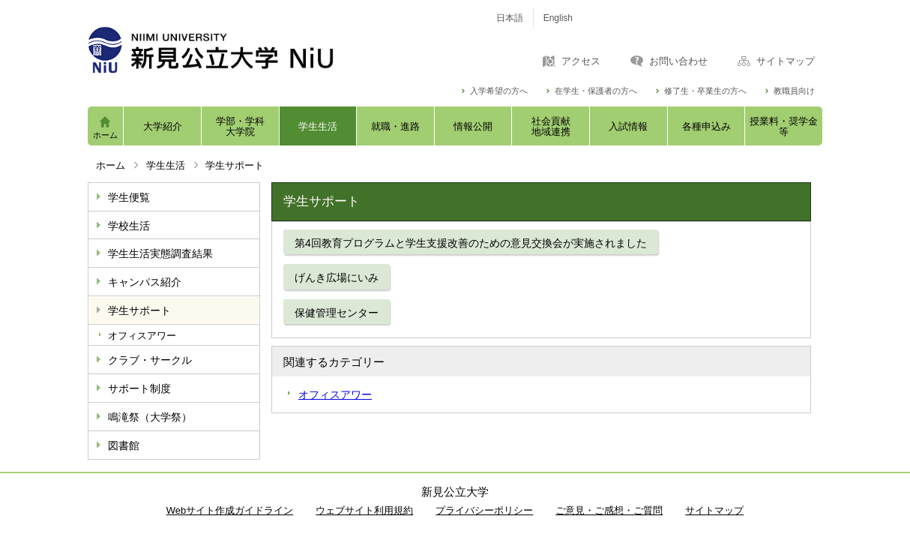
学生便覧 (129, 197)
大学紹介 (162, 126)
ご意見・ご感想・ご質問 (609, 510)
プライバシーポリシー (484, 510)
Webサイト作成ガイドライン (230, 510)
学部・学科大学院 (240, 126)
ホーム (105, 135)
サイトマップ (785, 61)
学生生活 (317, 126)
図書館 (123, 446)
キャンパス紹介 (144, 282)
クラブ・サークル (150, 360)
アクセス (580, 61)
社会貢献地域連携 (550, 126)
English (558, 18)
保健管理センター (337, 313)
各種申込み (706, 126)
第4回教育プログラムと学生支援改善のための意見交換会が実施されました (471, 243)
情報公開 (473, 126)
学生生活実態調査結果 (160, 254)
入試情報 (628, 126)
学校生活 (129, 226)
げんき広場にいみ (337, 278)
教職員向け (794, 91)
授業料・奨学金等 (784, 126)
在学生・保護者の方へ (596, 91)
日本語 (509, 18)
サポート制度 (139, 388)
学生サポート (139, 310)
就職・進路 (395, 126)
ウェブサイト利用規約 (364, 510)
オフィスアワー (142, 335)
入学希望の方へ (499, 91)
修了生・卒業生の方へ (705, 91)
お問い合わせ (678, 61)
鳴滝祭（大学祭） (150, 417)
